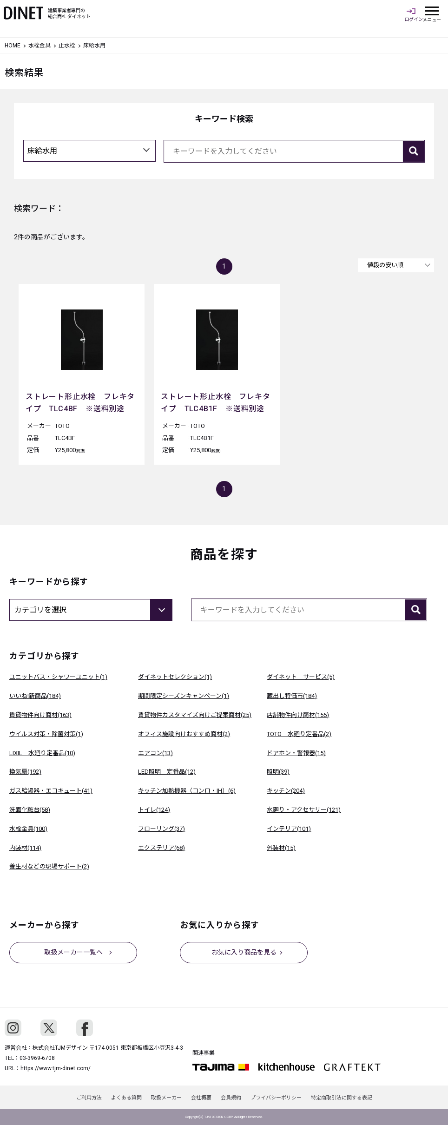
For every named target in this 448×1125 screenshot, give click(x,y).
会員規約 (231, 1098)
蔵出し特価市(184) (292, 695)
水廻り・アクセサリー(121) (304, 809)
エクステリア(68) (161, 847)
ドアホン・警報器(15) (296, 753)
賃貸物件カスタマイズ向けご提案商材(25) (194, 714)
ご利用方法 (89, 1098)
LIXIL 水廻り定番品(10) (42, 753)
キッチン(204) (286, 790)
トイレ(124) (154, 809)
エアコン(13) (155, 753)
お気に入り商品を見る (244, 952)
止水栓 (67, 45)
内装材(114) (25, 847)
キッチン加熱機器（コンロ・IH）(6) (187, 790)
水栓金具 (39, 45)
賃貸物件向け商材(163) (40, 714)
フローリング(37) (161, 828)
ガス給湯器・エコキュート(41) (50, 790)
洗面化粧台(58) (29, 809)
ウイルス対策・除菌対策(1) (46, 733)
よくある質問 (126, 1098)
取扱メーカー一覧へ (73, 952)
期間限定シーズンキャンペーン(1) (183, 695)
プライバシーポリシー (276, 1098)
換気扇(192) (25, 771)
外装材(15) (281, 847)
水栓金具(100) (28, 828)
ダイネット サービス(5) (301, 676)
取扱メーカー (166, 1098)
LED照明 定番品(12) (167, 771)
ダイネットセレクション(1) (175, 676)
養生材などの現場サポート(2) (49, 866)
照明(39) (278, 771)
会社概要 (201, 1098)
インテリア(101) (289, 828)
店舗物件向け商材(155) (298, 714)
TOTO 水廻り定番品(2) (299, 733)
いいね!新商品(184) (35, 695)
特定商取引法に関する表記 (341, 1098)
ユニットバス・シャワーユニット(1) (58, 676)
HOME (12, 45)
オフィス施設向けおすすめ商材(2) (184, 733)
